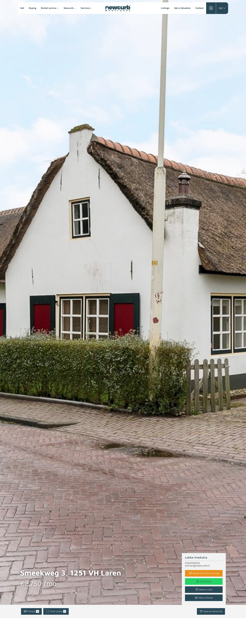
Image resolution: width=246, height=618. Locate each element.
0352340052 (192, 563)
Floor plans (56, 611)
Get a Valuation (182, 8)
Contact (199, 8)
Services (87, 8)
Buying (32, 8)
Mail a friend (204, 597)
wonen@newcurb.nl (197, 565)
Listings (165, 8)
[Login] (211, 8)
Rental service (50, 8)
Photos (31, 611)
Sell (22, 8)
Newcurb (70, 8)
